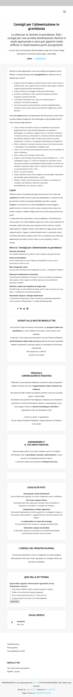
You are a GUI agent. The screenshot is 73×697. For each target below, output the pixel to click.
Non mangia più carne (18, 267)
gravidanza (40, 59)
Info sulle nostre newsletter (18, 668)
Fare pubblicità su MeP (16, 651)
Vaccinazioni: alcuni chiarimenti (36, 493)
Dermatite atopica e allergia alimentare (26, 295)
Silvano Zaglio (58, 50)
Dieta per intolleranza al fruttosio (23, 274)
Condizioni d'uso (13, 644)
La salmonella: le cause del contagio (36, 521)
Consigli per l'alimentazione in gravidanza (36, 26)
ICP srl (34, 682)
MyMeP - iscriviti (13, 671)
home (29, 59)
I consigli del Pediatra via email (36, 548)
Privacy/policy (12, 647)
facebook (21, 621)
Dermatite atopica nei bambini (36, 528)
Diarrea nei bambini (17, 258)
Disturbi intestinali (17, 251)
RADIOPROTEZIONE (43, 693)
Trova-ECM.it (50, 689)
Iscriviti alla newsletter (21, 555)
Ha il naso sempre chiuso (36, 500)
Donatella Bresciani (31, 50)
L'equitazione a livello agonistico (36, 509)
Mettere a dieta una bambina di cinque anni (27, 286)
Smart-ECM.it (31, 689)
